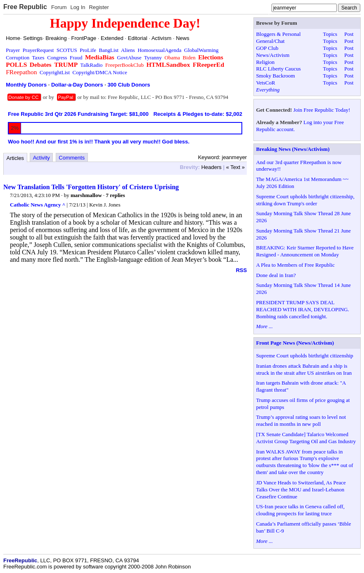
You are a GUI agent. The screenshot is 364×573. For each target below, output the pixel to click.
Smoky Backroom (275, 76)
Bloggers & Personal (278, 34)
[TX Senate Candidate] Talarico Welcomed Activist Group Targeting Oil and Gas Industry (306, 437)
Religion (265, 62)
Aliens (128, 50)
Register (99, 7)
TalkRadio (91, 65)
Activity (41, 158)
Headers (211, 167)
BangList (109, 50)
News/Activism (272, 55)
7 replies (115, 195)
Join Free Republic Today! (321, 110)
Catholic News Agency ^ (37, 205)
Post (348, 34)
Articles (15, 158)
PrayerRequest (38, 50)
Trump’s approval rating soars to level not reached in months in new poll (301, 420)
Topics (330, 34)
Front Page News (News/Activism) (295, 343)
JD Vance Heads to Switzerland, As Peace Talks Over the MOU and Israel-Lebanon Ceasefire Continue (300, 489)
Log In (77, 7)
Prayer (13, 50)
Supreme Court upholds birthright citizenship (304, 355)
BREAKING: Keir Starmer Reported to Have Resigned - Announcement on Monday (304, 251)
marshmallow (86, 195)
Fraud (76, 57)
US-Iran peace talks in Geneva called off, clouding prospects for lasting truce (300, 510)
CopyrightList (55, 72)
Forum (59, 7)
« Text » (235, 167)
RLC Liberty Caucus (278, 69)
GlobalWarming (201, 50)
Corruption (17, 57)
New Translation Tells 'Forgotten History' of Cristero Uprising (91, 186)
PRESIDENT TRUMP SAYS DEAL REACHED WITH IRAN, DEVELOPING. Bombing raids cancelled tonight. (302, 309)
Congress (57, 57)
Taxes (38, 57)
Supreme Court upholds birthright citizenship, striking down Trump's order (305, 200)
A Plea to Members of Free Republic (295, 265)
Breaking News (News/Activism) (292, 149)
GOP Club (267, 48)
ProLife (88, 50)
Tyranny (153, 57)
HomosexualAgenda (159, 50)
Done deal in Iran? (275, 275)
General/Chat (270, 41)
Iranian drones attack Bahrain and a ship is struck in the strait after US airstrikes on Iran (304, 369)
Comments (72, 158)
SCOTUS (67, 50)
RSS (241, 270)
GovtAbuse (129, 57)
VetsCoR (265, 83)
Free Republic (25, 6)
